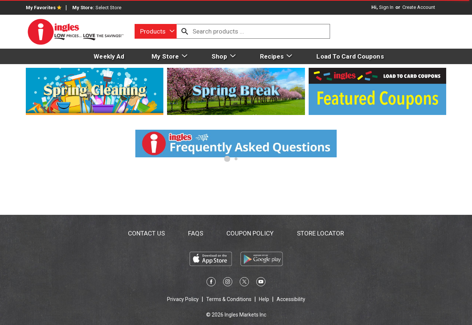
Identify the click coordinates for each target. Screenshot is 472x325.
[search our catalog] (185, 31)
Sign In (386, 7)
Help (264, 299)
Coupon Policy (250, 233)
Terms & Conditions (228, 299)
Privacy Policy (183, 299)
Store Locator (320, 233)
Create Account (418, 7)
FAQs (195, 233)
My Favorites (44, 7)
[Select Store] (109, 7)
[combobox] (156, 31)
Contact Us (146, 233)
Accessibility (291, 299)
